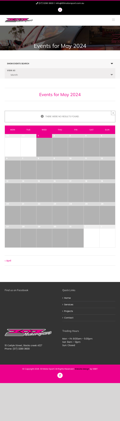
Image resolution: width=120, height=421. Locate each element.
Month (12, 74)
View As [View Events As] (11, 71)
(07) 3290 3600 (21, 348)
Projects (68, 311)
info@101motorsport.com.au (70, 3)
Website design (82, 369)
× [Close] (113, 113)
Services (68, 304)
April (8, 260)
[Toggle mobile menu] (113, 19)
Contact (68, 317)
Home (67, 298)
